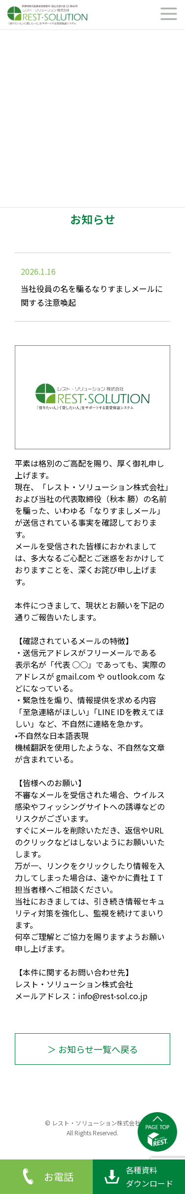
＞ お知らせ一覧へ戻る (92, 1049)
